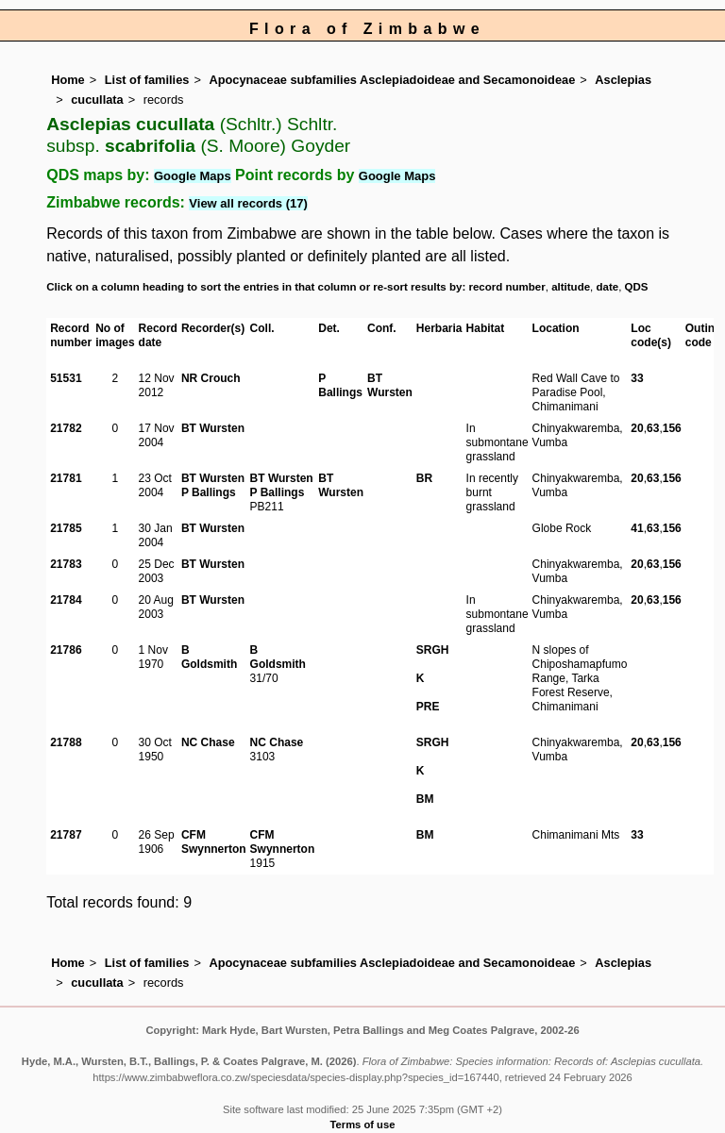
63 (653, 428)
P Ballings (340, 385)
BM (425, 799)
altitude (570, 286)
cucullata (97, 99)
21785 (65, 528)
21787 (65, 834)
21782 (65, 428)
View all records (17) (248, 203)
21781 (65, 478)
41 (637, 528)
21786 (65, 650)
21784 (65, 600)
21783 (65, 564)
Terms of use (363, 1124)
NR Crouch (211, 378)
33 (637, 378)
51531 (65, 378)
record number (506, 286)
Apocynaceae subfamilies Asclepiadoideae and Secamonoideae (392, 80)
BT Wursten (390, 385)
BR (424, 478)
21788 (65, 742)
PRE (428, 706)
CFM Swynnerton (213, 842)
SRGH (432, 650)
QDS (637, 286)
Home (68, 80)
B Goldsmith (209, 657)
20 (637, 428)
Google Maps (192, 176)
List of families (147, 80)
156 (672, 428)
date (608, 286)
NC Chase (208, 742)
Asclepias (623, 80)
